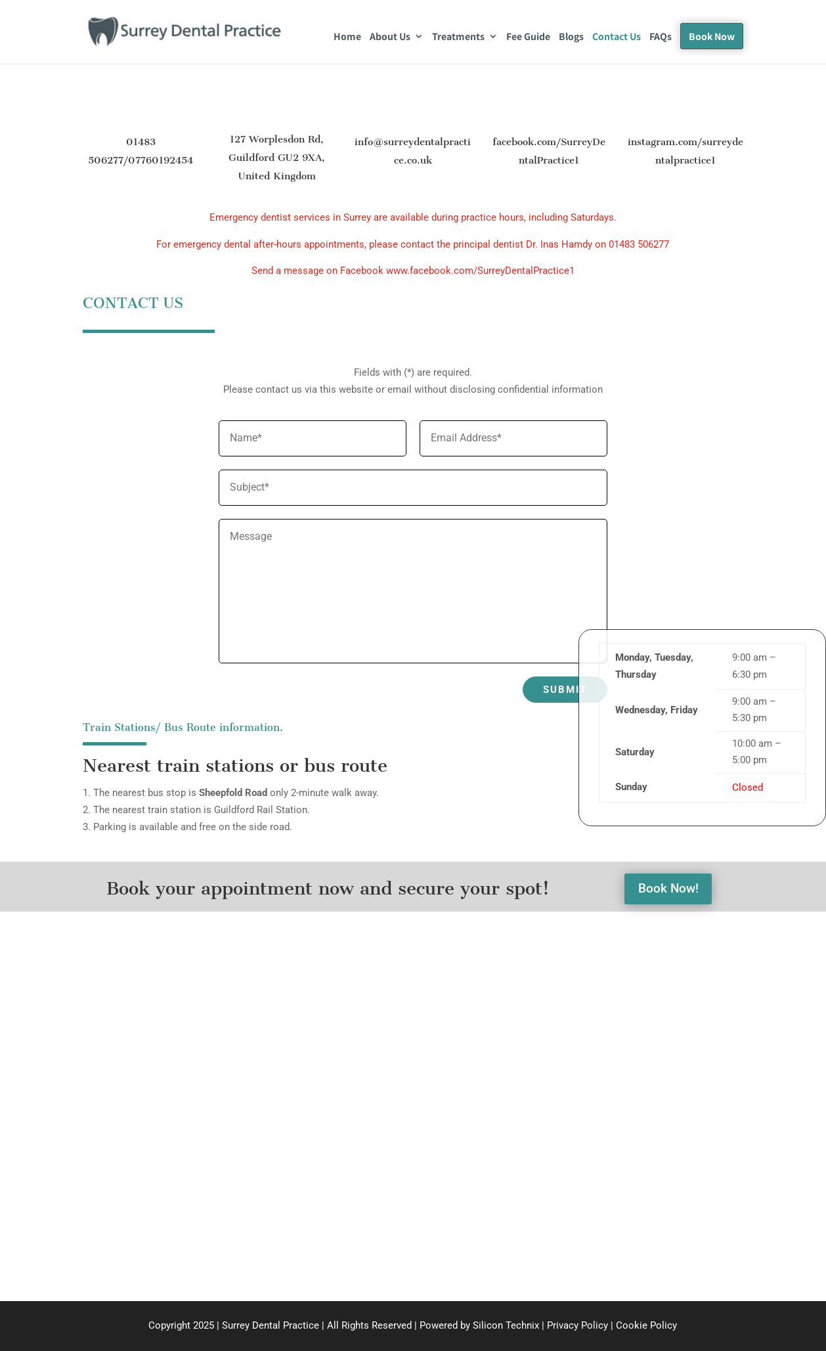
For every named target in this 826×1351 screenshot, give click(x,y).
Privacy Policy (579, 1325)
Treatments (458, 37)
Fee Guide (528, 37)
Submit (565, 690)
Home (347, 37)
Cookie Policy (646, 1325)
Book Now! (668, 889)
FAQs (660, 37)
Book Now (712, 36)
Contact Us (616, 37)
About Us (390, 37)
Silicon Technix (506, 1325)
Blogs (571, 37)
